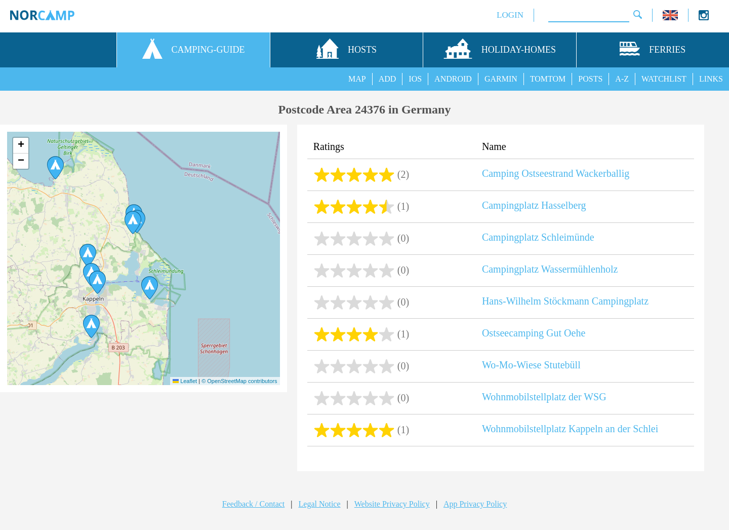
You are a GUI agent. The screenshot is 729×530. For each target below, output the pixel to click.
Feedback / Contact (253, 504)
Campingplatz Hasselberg (534, 205)
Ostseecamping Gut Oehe (533, 332)
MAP (357, 78)
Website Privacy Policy (392, 504)
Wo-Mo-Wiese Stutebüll (531, 364)
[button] (55, 167)
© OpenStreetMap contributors (239, 381)
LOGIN (510, 15)
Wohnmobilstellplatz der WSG (544, 396)
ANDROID (453, 78)
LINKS (711, 78)
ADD (387, 78)
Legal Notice (320, 504)
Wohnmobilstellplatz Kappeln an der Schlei (570, 428)
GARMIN (500, 78)
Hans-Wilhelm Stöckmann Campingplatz (565, 301)
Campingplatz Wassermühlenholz (550, 269)
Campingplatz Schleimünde (538, 237)
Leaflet (185, 381)
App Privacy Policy (475, 504)
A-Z (622, 78)
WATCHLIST (663, 78)
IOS (415, 78)
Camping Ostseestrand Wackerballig (555, 173)
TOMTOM (548, 78)
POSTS (590, 78)
